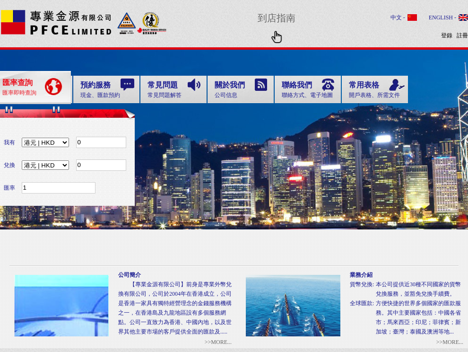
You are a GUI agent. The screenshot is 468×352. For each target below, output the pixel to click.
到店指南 (276, 26)
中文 (396, 17)
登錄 (446, 35)
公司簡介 (129, 275)
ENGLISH (441, 17)
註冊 (462, 35)
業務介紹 (361, 275)
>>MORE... (449, 342)
